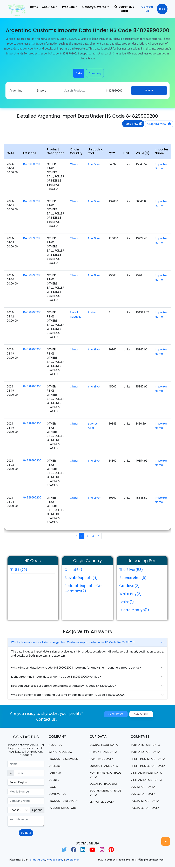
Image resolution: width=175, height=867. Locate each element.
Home (34, 7)
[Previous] (76, 536)
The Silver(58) (141, 570)
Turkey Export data (145, 752)
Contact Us (147, 9)
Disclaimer (72, 859)
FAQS (52, 787)
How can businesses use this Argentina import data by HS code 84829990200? (63, 686)
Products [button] (68, 7)
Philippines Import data (148, 759)
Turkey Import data (145, 745)
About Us (55, 745)
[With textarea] (26, 821)
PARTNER (55, 773)
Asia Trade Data (101, 759)
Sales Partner (115, 714)
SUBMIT (26, 833)
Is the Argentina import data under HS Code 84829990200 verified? (56, 677)
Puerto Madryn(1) (141, 610)
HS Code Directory (62, 808)
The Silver (94, 164)
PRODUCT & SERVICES (63, 759)
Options (37, 810)
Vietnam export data (146, 780)
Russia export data (145, 808)
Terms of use (36, 859)
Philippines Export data (148, 766)
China (74, 164)
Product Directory (63, 801)
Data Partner (141, 714)
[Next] (99, 536)
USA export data (143, 794)
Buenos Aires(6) (141, 578)
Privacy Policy (54, 859)
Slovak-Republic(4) (87, 578)
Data (79, 73)
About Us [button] (48, 7)
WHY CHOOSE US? (60, 752)
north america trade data (105, 775)
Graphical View (159, 124)
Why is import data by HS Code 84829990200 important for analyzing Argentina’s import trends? (76, 668)
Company (95, 73)
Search (149, 90)
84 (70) (21, 569)
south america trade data (105, 793)
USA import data (143, 787)
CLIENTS (54, 780)
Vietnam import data (146, 773)
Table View (133, 124)
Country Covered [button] (94, 7)
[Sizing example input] (26, 764)
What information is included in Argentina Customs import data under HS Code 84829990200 (73, 642)
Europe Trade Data (104, 766)
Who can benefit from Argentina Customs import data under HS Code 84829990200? (68, 695)
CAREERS (54, 766)
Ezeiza (92, 312)
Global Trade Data (104, 745)
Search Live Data (124, 9)
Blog (162, 9)
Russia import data (145, 801)
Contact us (57, 794)
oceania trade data (104, 784)
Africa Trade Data (103, 752)
